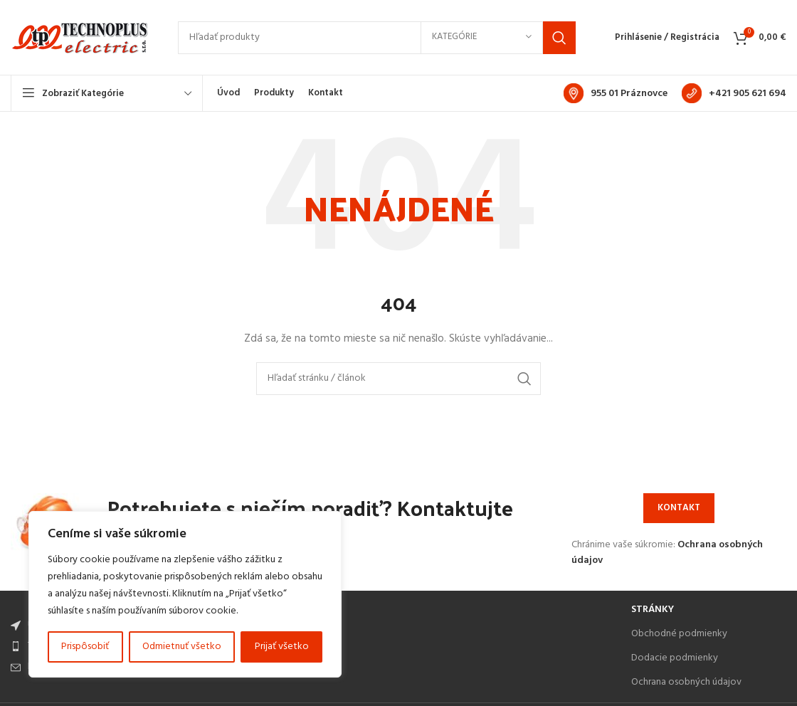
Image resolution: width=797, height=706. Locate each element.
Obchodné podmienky (679, 634)
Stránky (652, 609)
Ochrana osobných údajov (686, 682)
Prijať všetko (282, 646)
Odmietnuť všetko (181, 646)
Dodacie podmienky (674, 658)
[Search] (377, 37)
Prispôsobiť (85, 646)
